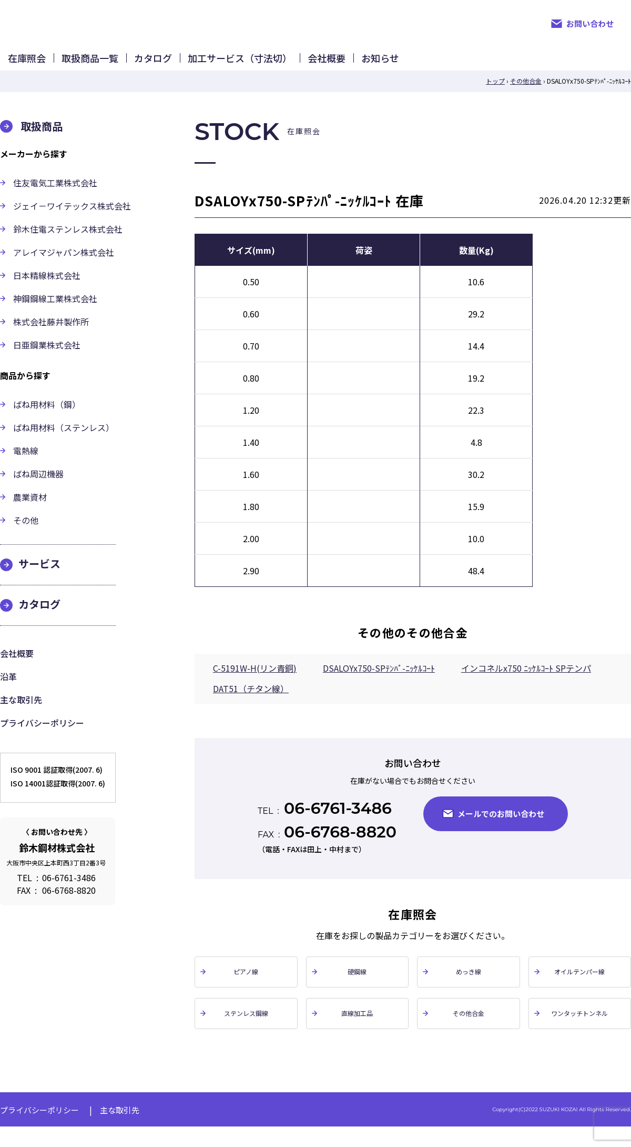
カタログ (245, 66)
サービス (39, 579)
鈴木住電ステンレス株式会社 (68, 244)
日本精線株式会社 (46, 291)
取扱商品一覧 (145, 66)
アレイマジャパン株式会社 (63, 268)
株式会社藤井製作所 (51, 337)
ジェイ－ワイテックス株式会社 (72, 221)
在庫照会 (45, 66)
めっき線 (468, 988)
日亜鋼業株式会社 (46, 360)
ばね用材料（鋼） (46, 420)
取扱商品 (42, 141)
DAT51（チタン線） (251, 704)
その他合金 (468, 1032)
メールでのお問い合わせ (500, 829)
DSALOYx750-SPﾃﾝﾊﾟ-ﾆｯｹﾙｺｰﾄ (379, 683)
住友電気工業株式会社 (55, 198)
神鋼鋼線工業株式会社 (55, 314)
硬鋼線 (357, 988)
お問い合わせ (590, 23)
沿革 (8, 692)
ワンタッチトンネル (579, 1032)
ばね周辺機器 (38, 489)
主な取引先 (21, 715)
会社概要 (492, 66)
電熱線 (25, 466)
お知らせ (583, 66)
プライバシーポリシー (42, 738)
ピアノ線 (245, 988)
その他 (25, 536)
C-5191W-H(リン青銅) (255, 683)
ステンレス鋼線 (245, 1032)
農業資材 (30, 512)
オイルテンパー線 (579, 988)
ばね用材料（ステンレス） (63, 443)
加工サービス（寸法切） (369, 66)
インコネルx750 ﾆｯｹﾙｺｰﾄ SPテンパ (526, 683)
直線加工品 (357, 1032)
